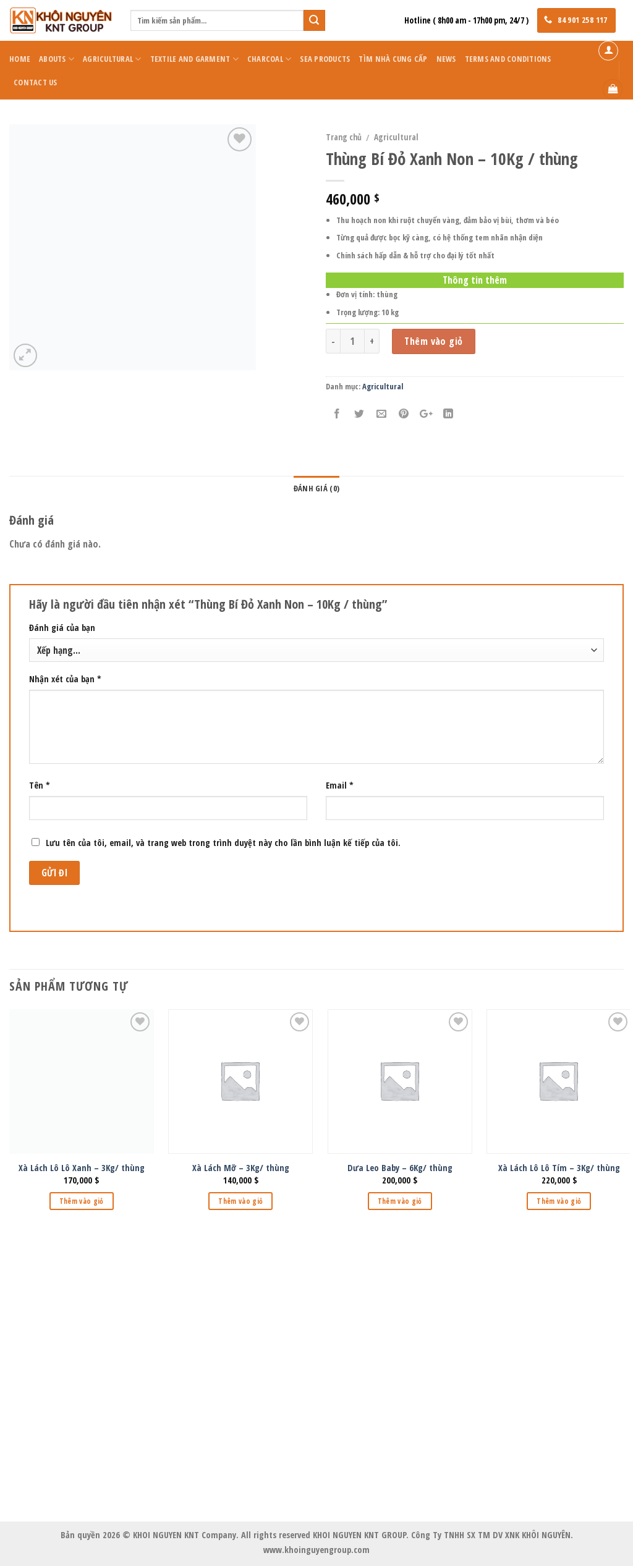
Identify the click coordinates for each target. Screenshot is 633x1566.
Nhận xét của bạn (65, 679)
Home (19, 58)
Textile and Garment (194, 59)
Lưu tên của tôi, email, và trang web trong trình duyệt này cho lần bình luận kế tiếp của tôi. (223, 843)
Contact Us (35, 82)
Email (340, 785)
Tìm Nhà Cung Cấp (393, 58)
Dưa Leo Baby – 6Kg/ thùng (399, 1168)
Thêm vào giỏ (433, 341)
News (446, 58)
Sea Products (325, 58)
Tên (39, 785)
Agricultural (112, 59)
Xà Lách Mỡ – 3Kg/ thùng (240, 1168)
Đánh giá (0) (316, 488)
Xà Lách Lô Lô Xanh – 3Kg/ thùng (82, 1168)
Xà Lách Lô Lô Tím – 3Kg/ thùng (559, 1168)
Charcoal (269, 59)
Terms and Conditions (508, 58)
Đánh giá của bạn (62, 627)
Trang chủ (344, 137)
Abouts (56, 59)
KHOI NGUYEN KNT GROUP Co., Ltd (317, 1281)
